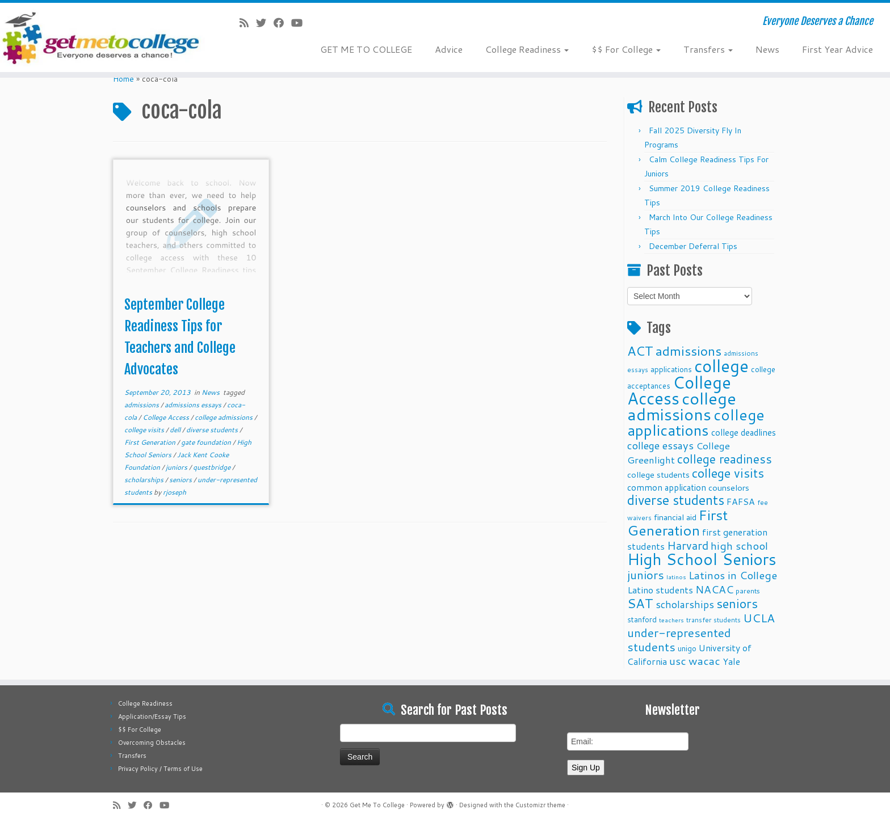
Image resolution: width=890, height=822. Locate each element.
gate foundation (207, 442)
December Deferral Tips (693, 246)
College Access (166, 417)
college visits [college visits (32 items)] (728, 473)
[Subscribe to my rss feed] (248, 22)
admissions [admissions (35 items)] (688, 351)
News (767, 49)
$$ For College (626, 49)
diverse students (213, 430)
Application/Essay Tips (152, 716)
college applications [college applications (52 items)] (696, 422)
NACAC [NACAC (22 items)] (714, 589)
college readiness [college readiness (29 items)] (724, 458)
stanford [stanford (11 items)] (642, 619)
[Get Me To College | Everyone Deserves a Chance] (102, 37)
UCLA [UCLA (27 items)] (759, 617)
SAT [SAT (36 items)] (640, 603)
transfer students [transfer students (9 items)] (713, 620)
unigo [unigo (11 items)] (687, 648)
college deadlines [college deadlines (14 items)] (743, 432)
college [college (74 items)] (721, 365)
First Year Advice (837, 49)
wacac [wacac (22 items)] (704, 660)
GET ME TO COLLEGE (366, 49)
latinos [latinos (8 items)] (676, 576)
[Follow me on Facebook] (282, 22)
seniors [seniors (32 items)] (737, 603)
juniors (177, 467)
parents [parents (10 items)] (748, 590)
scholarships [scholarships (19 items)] (685, 604)
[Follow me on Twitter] (265, 22)
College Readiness (527, 49)
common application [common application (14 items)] (666, 487)
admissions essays (194, 405)
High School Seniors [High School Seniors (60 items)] (701, 559)
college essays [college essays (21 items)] (660, 445)
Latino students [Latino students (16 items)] (660, 589)
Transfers (708, 49)
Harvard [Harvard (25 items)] (687, 545)
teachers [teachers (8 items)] (671, 620)
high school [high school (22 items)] (739, 545)
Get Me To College (377, 805)
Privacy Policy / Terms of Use (160, 768)
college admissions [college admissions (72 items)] (681, 405)
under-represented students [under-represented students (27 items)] (679, 639)
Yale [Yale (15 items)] (731, 661)
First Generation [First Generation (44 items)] (677, 522)
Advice (449, 49)
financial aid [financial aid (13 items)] (675, 517)
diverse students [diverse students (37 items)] (675, 500)
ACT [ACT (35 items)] (640, 351)
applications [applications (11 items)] (671, 369)
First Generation (150, 442)
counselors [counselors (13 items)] (728, 488)
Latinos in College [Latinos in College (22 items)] (733, 575)
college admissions (224, 417)
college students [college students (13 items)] (658, 474)
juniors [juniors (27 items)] (645, 574)
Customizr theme (540, 805)
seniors (181, 479)
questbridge (212, 467)
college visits (145, 430)
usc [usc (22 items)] (677, 660)
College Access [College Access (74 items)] (679, 390)
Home (123, 79)
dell (176, 430)
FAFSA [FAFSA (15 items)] (741, 501)
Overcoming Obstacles (152, 742)
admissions (142, 405)
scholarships (144, 479)
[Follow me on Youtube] (300, 22)
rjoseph (174, 492)
